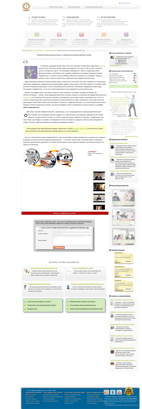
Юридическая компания (36, 39)
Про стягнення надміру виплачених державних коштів (122, 271)
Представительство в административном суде (44, 268)
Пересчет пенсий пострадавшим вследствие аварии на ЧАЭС (86, 308)
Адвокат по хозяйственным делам (52, 396)
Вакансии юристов (31, 394)
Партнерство (126, 39)
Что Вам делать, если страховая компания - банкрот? (41, 305)
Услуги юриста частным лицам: (74, 392)
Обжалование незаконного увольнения (39, 284)
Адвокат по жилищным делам (72, 399)
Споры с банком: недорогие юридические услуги (83, 305)
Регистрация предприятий (50, 401)
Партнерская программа (33, 403)
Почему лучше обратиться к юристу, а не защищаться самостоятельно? (50, 59)
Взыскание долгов (32, 308)
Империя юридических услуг (26, 7)
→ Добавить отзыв (133, 118)
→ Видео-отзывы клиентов (131, 136)
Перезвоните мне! (125, 3)
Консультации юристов (119, 185)
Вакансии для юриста (103, 39)
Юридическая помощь (93, 396)
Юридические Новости (119, 139)
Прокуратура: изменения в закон (119, 143)
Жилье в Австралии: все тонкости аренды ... (122, 299)
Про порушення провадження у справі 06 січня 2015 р (123, 285)
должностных (27, 97)
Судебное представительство (94, 7)
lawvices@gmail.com (115, 65)
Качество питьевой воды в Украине (83, 268)
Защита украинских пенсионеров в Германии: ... (123, 324)
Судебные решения (118, 250)
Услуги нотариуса (92, 403)
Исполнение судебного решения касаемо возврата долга (87, 284)
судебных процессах (79, 128)
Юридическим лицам (56, 7)
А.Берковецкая (132, 398)
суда (100, 66)
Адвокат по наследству (71, 401)
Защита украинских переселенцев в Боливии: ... (123, 360)
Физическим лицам (74, 7)
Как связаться (30, 396)
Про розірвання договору (123, 257)
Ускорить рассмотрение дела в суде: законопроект (123, 157)
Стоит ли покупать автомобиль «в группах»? (39, 301)
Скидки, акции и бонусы (58, 39)
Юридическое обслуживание (50, 394)
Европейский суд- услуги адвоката (96, 401)
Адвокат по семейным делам (72, 394)
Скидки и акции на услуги (33, 401)
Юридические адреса (49, 399)
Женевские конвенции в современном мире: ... (122, 312)
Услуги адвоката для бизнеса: (53, 392)
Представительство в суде (94, 399)
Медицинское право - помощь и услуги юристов (82, 301)
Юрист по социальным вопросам (48, 50)
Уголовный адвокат (69, 396)
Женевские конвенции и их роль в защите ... (122, 335)
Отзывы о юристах (81, 39)
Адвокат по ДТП (68, 403)
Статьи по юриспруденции (121, 296)
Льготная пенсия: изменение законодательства (122, 171)
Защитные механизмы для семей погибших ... (122, 348)
